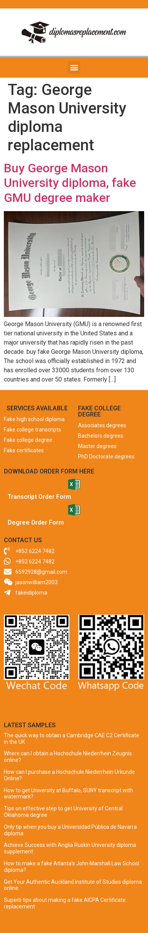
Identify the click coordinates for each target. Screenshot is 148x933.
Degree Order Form (36, 522)
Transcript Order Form (39, 496)
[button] (74, 67)
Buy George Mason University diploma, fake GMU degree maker (70, 183)
